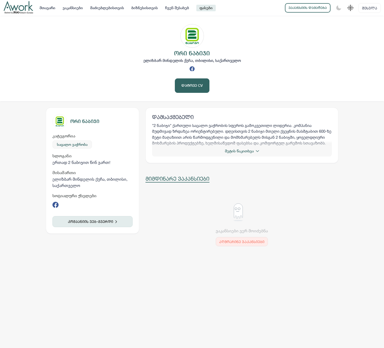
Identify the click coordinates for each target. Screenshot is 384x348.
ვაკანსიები (73, 8)
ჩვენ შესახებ (177, 8)
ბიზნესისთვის (144, 8)
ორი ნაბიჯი (84, 121)
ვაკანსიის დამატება (308, 8)
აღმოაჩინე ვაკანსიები (241, 241)
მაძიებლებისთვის (107, 8)
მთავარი (47, 8)
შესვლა (369, 8)
